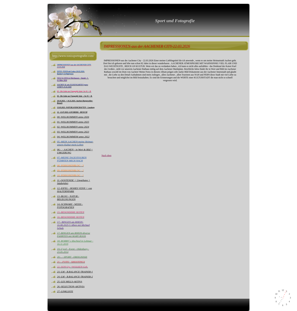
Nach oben (106, 155)
